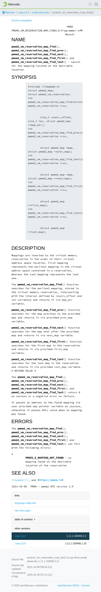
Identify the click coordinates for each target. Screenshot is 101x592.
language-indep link (25, 503)
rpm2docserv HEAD (68, 585)
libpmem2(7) (19, 480)
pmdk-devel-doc (41, 12)
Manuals (8, 12)
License (85, 585)
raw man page (22, 510)
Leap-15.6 (20, 543)
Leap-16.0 (23, 12)
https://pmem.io (50, 480)
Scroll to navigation (21, 20)
